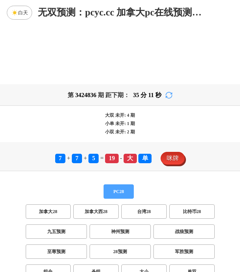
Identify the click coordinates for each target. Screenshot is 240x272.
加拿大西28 (96, 152)
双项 (71, 232)
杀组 (96, 212)
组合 (48, 212)
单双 (192, 212)
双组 (165, 232)
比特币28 (192, 152)
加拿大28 (48, 152)
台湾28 (144, 152)
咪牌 (173, 99)
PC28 (118, 132)
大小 (144, 212)
